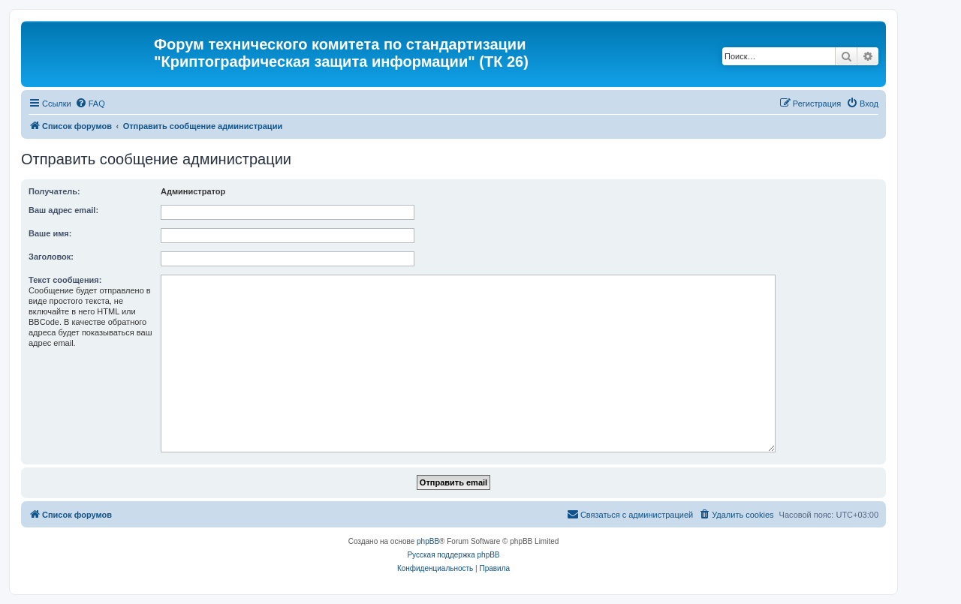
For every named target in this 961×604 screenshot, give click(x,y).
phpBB (428, 541)
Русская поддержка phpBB (453, 555)
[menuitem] (90, 104)
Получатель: (54, 191)
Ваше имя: (50, 233)
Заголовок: (51, 256)
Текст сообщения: (65, 279)
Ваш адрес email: (63, 210)
